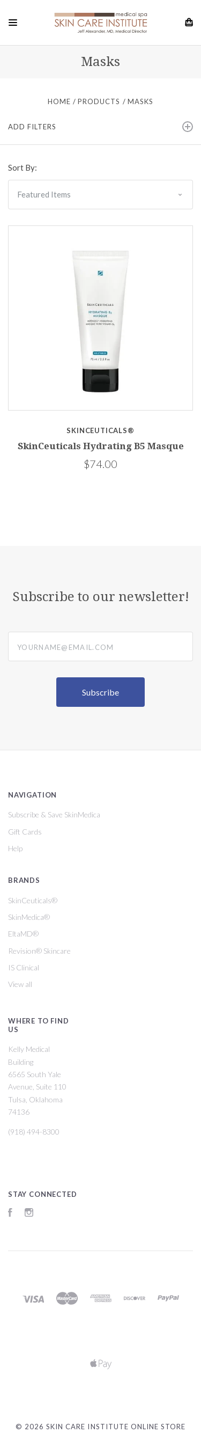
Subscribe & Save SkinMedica (54, 814)
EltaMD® (23, 933)
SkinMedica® (29, 917)
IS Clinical (23, 967)
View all (20, 984)
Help (15, 848)
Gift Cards (25, 831)
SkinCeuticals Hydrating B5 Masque (101, 446)
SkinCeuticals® (32, 900)
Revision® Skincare (39, 950)
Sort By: (22, 167)
